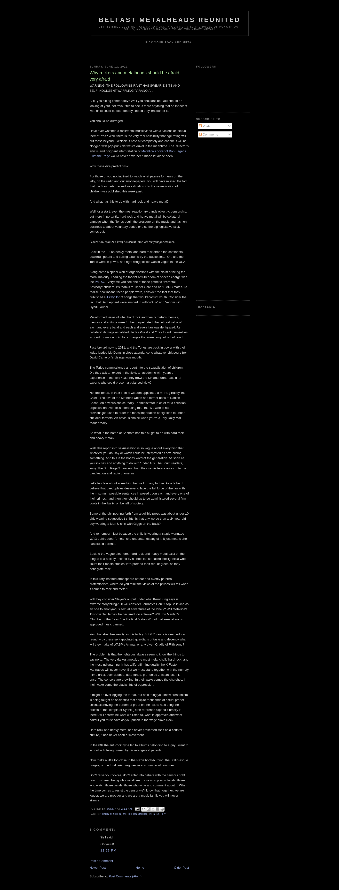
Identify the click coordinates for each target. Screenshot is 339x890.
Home (140, 867)
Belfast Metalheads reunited (170, 19)
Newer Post (98, 867)
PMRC (99, 282)
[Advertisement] (215, 221)
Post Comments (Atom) (125, 876)
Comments (208, 134)
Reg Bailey (157, 814)
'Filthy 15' (113, 297)
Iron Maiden (111, 814)
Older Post (181, 867)
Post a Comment (101, 861)
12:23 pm (109, 850)
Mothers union (135, 814)
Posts (205, 126)
